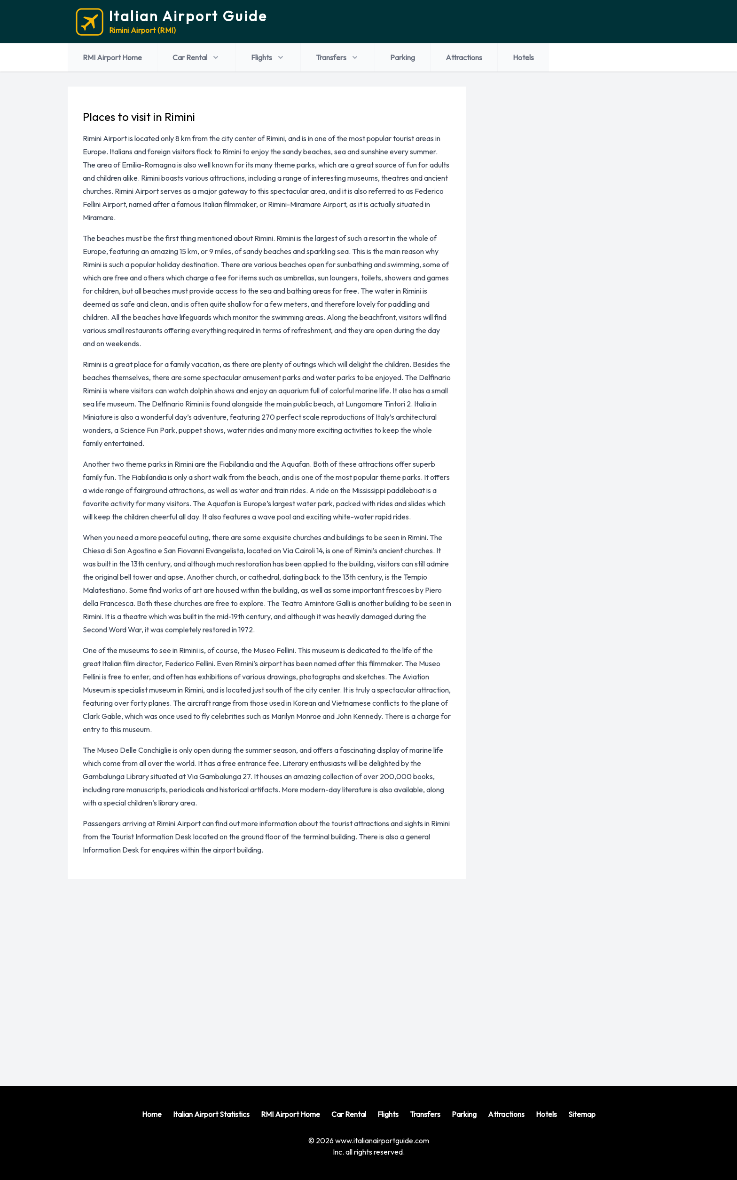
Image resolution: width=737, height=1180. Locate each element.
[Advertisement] (365, 975)
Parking (402, 57)
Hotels (523, 57)
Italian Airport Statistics (211, 1114)
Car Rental (196, 57)
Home (152, 1114)
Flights (268, 57)
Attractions (464, 57)
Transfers (338, 57)
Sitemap (582, 1114)
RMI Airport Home (112, 57)
